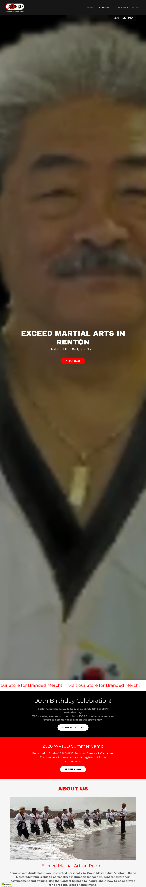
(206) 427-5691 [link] (123, 17)
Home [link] (90, 7)
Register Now (73, 769)
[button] (105, 7)
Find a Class (73, 361)
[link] (14, 7)
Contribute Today (73, 727)
